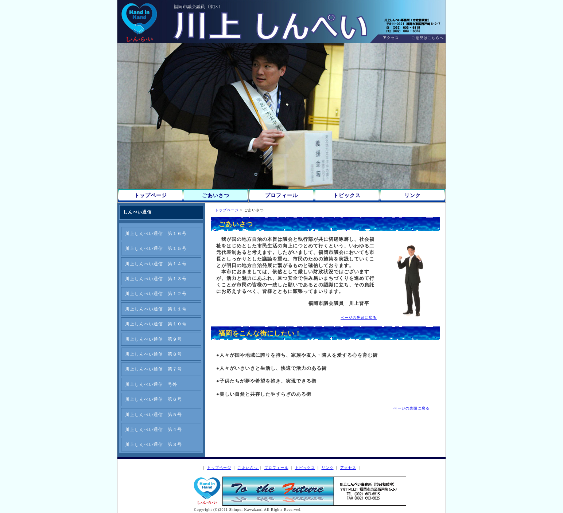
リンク (412, 195)
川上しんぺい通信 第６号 (153, 399)
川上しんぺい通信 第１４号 (156, 263)
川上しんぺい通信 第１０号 (156, 323)
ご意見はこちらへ (428, 38)
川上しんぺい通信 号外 (151, 384)
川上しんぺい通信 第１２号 (156, 293)
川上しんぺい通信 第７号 (153, 369)
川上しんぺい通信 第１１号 (156, 309)
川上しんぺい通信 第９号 (153, 339)
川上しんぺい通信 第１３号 (156, 278)
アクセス (391, 38)
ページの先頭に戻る (359, 318)
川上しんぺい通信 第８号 (153, 354)
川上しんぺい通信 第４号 (153, 429)
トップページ (150, 195)
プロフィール (281, 195)
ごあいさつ (215, 195)
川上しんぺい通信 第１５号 (156, 248)
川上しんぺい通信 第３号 (153, 444)
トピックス (347, 195)
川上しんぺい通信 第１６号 (156, 233)
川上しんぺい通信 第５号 (153, 414)
